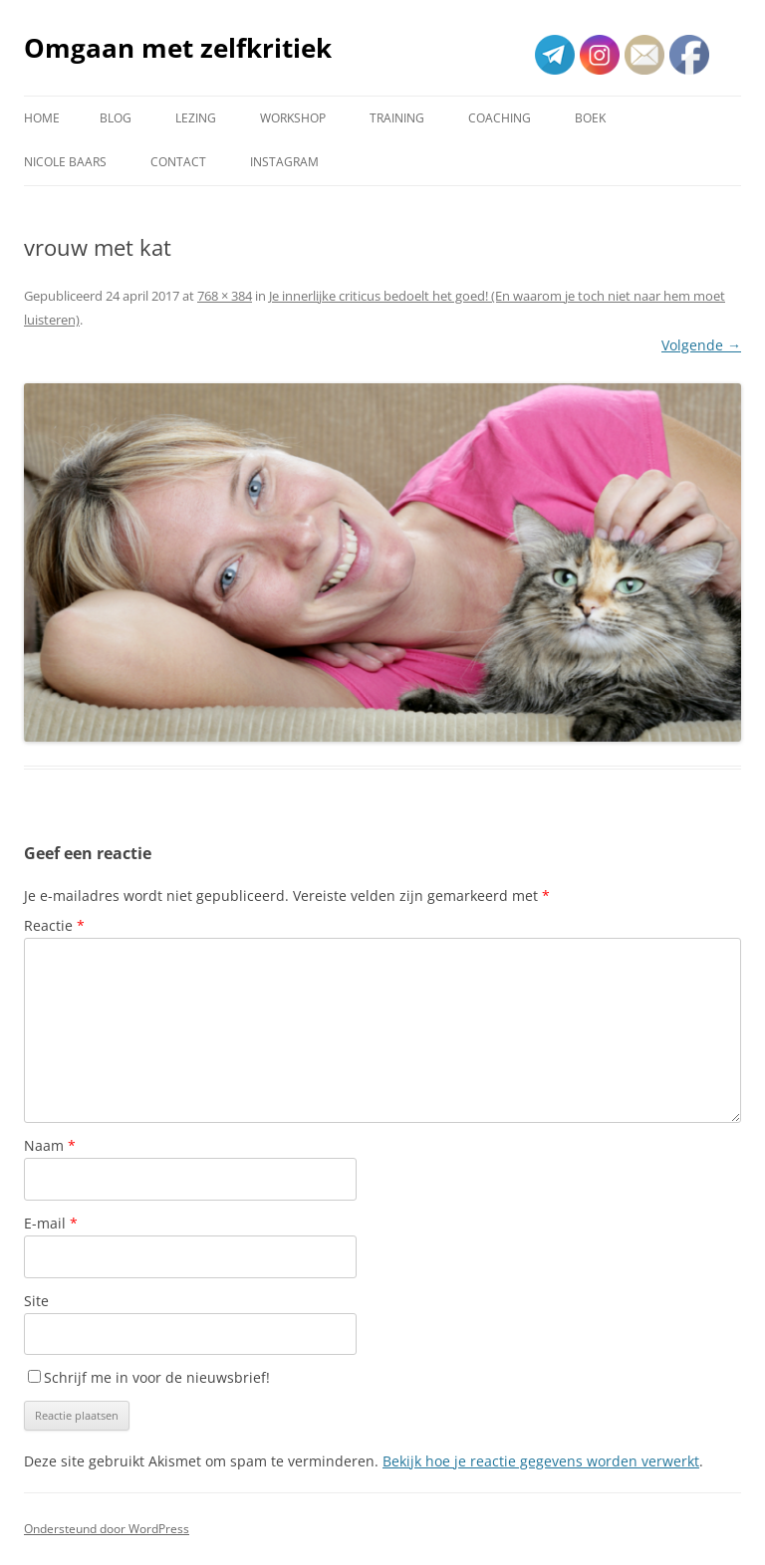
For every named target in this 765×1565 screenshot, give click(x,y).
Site (36, 1300)
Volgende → (701, 344)
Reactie (54, 925)
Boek (590, 118)
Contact (178, 161)
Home (42, 118)
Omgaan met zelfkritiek (178, 48)
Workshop (293, 118)
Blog (115, 118)
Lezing (195, 118)
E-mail (51, 1223)
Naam (50, 1145)
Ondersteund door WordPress (106, 1528)
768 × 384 (224, 296)
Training (397, 118)
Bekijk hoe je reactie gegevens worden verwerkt (540, 1461)
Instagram (284, 161)
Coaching (499, 118)
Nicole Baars (65, 161)
